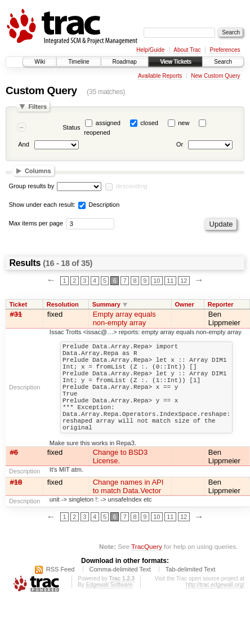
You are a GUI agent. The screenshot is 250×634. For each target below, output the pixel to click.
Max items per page (36, 223)
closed (149, 122)
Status (71, 127)
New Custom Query (215, 76)
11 (170, 280)
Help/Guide (150, 50)
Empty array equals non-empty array (124, 318)
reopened (97, 132)
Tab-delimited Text (190, 591)
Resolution (63, 304)
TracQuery (146, 568)
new (183, 122)
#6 (14, 474)
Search (223, 62)
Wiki (39, 62)
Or (179, 144)
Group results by (32, 186)
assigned (108, 122)
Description (98, 204)
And (23, 144)
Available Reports (160, 76)
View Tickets (175, 62)
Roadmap (125, 62)
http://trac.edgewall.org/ (215, 607)
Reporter (221, 304)
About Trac (186, 50)
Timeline (78, 62)
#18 (16, 504)
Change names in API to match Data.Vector (128, 508)
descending (131, 186)
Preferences (225, 50)
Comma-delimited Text (120, 591)
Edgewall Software (109, 607)
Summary (106, 304)
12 (183, 280)
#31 (16, 314)
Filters (37, 106)
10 (156, 280)
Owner (184, 304)
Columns (38, 170)
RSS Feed (60, 591)
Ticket (19, 304)
